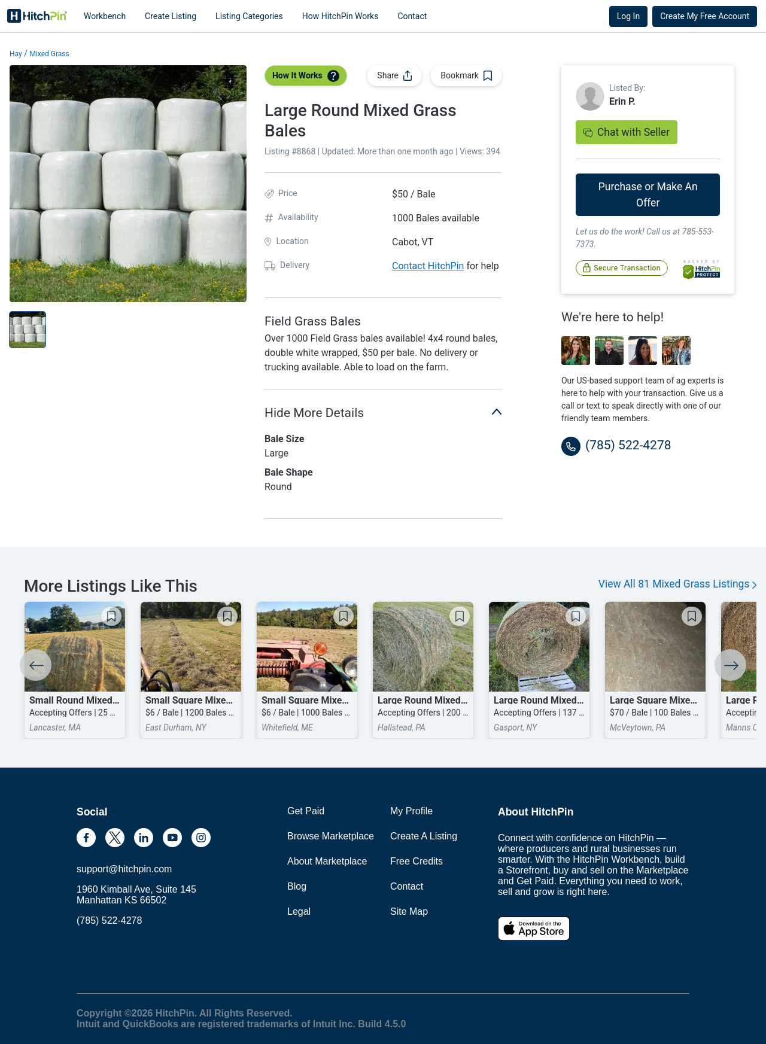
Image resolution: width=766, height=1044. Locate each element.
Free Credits (416, 861)
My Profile (411, 811)
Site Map (409, 911)
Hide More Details (383, 412)
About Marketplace (327, 861)
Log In (628, 16)
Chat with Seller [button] (626, 132)
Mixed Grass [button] (49, 54)
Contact (412, 16)
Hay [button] (16, 54)
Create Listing (170, 16)
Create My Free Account (704, 16)
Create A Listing (423, 836)
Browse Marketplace (330, 836)
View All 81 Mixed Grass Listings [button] (677, 584)
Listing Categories (249, 16)
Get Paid (305, 811)
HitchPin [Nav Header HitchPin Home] (37, 16)
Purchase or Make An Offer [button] (648, 194)
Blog (296, 886)
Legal (299, 911)
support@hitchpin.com (124, 869)
